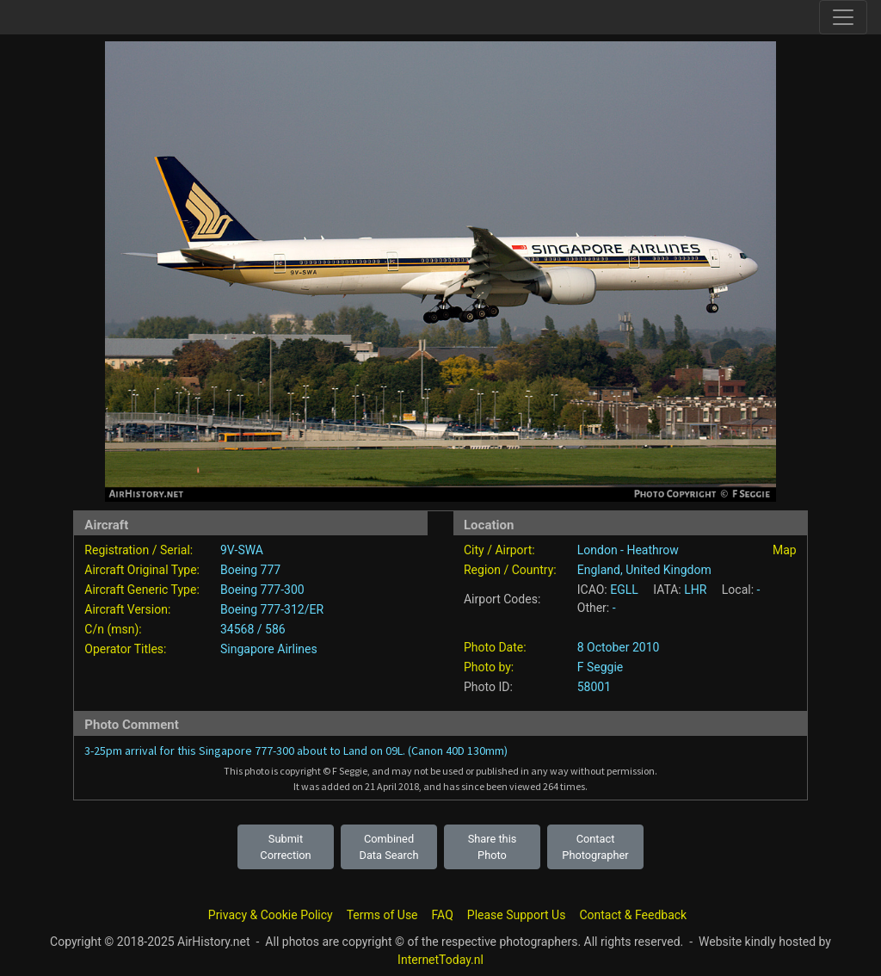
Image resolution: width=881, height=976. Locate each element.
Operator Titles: (125, 649)
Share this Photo (492, 847)
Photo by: (489, 667)
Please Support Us (516, 915)
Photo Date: (495, 647)
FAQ (442, 915)
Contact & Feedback (633, 915)
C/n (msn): (112, 629)
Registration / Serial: (138, 550)
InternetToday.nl (440, 960)
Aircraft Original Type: (142, 570)
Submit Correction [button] (285, 847)
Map (785, 550)
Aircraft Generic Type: (141, 589)
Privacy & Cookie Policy (270, 915)
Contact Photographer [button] (595, 847)
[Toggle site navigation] (843, 17)
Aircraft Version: (127, 609)
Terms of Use (382, 915)
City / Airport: (499, 550)
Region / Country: (510, 570)
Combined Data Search (389, 847)
